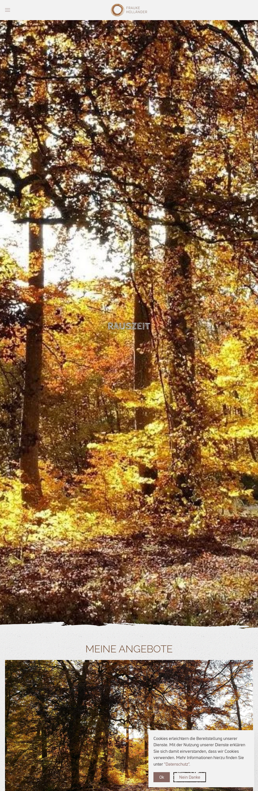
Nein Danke (189, 777)
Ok (161, 777)
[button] (7, 10)
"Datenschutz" (176, 764)
